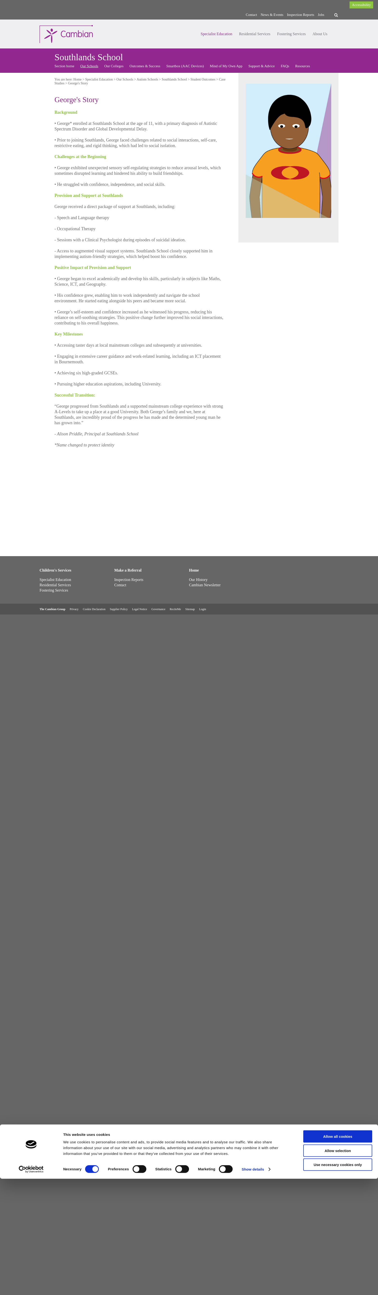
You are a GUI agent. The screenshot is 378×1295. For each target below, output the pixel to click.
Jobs (321, 15)
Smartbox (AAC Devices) (185, 66)
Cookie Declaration (94, 609)
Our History (198, 580)
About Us (319, 34)
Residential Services (254, 34)
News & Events (272, 15)
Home (77, 79)
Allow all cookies (337, 1253)
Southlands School (174, 79)
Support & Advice (262, 66)
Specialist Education (216, 34)
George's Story (78, 83)
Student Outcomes (202, 79)
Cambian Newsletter (205, 585)
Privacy (74, 609)
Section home (64, 66)
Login (202, 609)
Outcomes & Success (144, 66)
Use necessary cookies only (338, 1281)
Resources (302, 66)
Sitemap (190, 609)
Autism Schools (147, 79)
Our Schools (89, 66)
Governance (158, 609)
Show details (253, 1285)
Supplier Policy (119, 609)
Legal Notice (139, 609)
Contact (251, 15)
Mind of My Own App (226, 66)
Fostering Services (291, 34)
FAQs (285, 66)
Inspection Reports (300, 15)
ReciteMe (175, 609)
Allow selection (337, 1267)
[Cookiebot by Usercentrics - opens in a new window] (31, 1285)
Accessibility (361, 5)
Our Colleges (114, 66)
